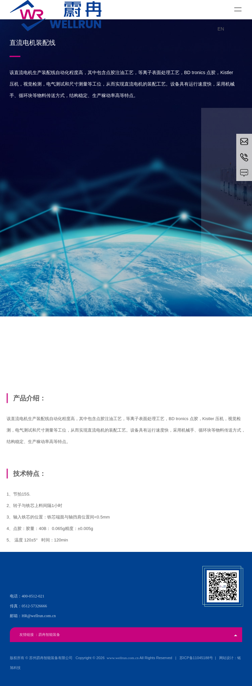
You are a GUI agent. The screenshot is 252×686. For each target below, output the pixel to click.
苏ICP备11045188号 (196, 658)
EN (221, 28)
